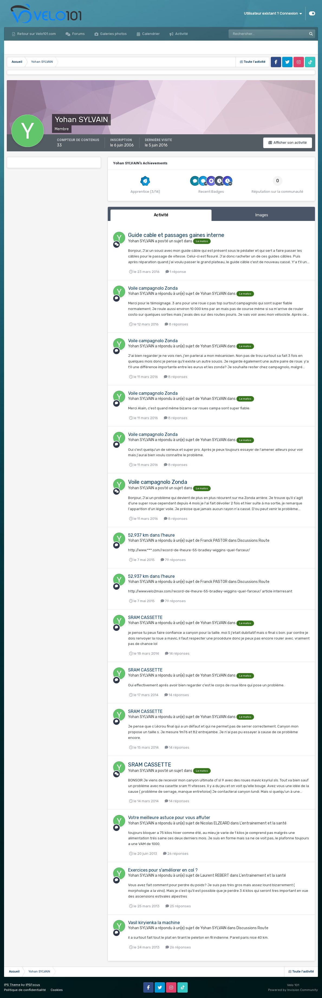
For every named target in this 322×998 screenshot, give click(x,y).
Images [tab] (261, 215)
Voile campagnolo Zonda (153, 288)
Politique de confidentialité (25, 990)
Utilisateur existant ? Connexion (273, 13)
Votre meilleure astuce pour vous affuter (169, 817)
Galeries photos (113, 34)
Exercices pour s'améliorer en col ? (163, 870)
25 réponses (178, 906)
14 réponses (177, 653)
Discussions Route (253, 540)
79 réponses (173, 560)
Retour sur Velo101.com (36, 34)
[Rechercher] (252, 34)
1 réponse (175, 272)
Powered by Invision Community (293, 990)
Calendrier (150, 34)
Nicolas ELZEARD (215, 823)
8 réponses (176, 324)
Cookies (57, 990)
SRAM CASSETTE (145, 617)
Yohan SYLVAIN (141, 241)
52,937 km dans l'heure (151, 535)
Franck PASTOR (213, 540)
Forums (78, 34)
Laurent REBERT (214, 875)
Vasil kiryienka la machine (154, 922)
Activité (181, 34)
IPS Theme (12, 985)
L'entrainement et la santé (263, 823)
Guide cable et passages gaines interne (176, 235)
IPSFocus (33, 985)
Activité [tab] (161, 215)
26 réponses (175, 854)
